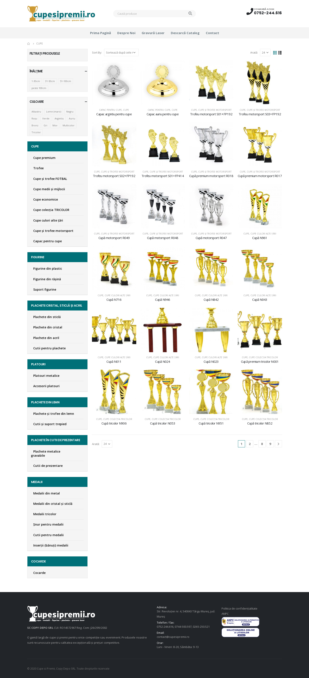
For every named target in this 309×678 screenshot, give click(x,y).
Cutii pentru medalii (48, 535)
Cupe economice (45, 199)
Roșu (34, 118)
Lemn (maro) (53, 111)
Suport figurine (44, 289)
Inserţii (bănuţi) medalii (50, 545)
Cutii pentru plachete (49, 348)
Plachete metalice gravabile (45, 453)
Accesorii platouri (46, 386)
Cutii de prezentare (48, 466)
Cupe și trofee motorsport (214, 109)
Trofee (38, 168)
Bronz (35, 125)
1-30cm (36, 81)
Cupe (126, 109)
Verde (45, 118)
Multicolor (68, 125)
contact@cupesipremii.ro (173, 637)
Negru (69, 111)
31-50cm (50, 81)
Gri (45, 125)
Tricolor (36, 132)
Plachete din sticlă (47, 317)
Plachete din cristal (47, 327)
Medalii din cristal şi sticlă (52, 504)
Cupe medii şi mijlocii (49, 189)
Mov (54, 125)
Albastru (36, 111)
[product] (114, 82)
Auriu (72, 118)
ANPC (225, 614)
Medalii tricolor (44, 514)
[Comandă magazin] (121, 52)
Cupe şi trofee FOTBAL (50, 179)
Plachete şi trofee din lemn (53, 414)
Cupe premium (44, 158)
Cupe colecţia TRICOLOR (263, 357)
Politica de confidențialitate (240, 608)
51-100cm (65, 81)
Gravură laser (153, 33)
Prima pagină (100, 33)
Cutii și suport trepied (50, 424)
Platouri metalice (46, 376)
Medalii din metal (46, 493)
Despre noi (126, 33)
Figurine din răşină (47, 279)
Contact (212, 33)
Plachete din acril (46, 338)
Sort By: (97, 52)
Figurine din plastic (47, 268)
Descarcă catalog (185, 33)
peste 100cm (39, 88)
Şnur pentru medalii (48, 524)
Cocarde (39, 573)
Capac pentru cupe (110, 109)
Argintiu (59, 118)
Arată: (254, 52)
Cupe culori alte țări (263, 233)
